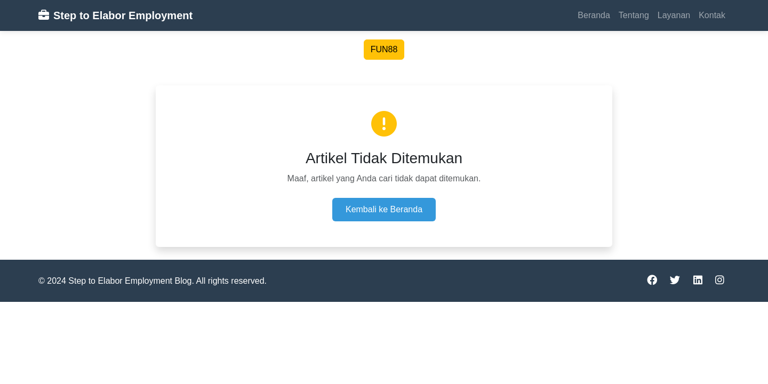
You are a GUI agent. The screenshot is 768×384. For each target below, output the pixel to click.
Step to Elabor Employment (115, 15)
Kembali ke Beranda (384, 209)
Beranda (594, 15)
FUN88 (384, 49)
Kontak (712, 15)
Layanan (674, 15)
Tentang (634, 15)
